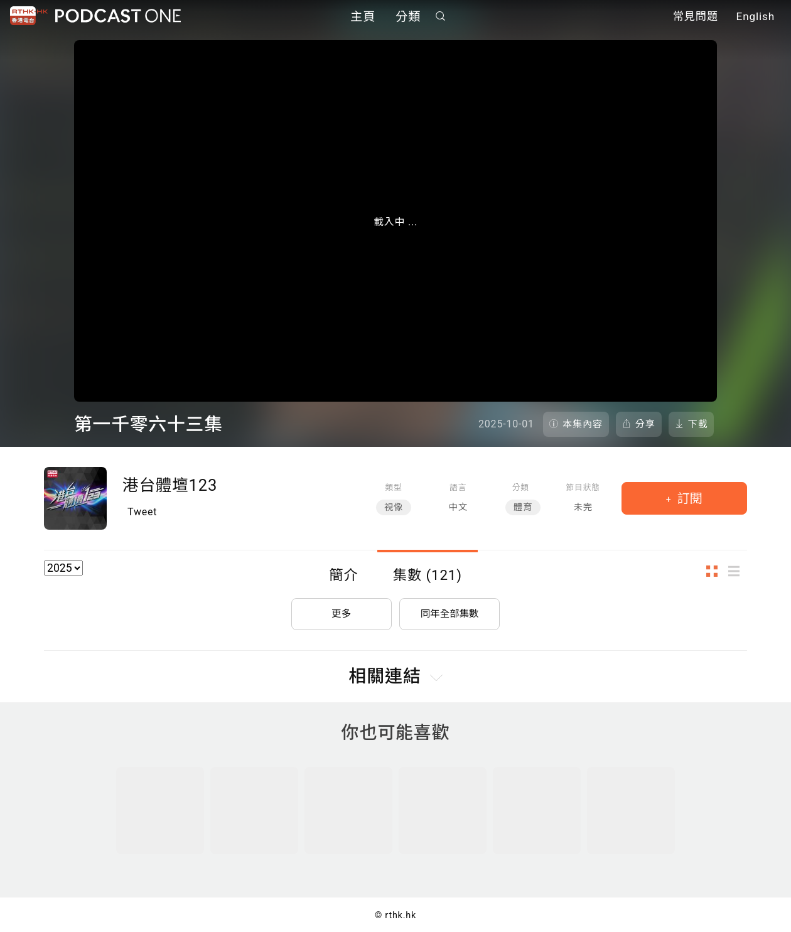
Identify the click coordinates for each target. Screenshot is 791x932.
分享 (645, 424)
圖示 (715, 571)
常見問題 (695, 17)
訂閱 (688, 498)
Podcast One (118, 16)
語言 (457, 487)
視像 (393, 507)
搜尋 (441, 16)
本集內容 (582, 424)
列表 (737, 571)
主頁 (362, 17)
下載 (698, 424)
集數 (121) (427, 575)
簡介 (343, 575)
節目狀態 (583, 487)
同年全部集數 (449, 612)
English (755, 17)
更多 (341, 612)
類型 (393, 487)
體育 (523, 507)
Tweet (142, 512)
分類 (408, 17)
